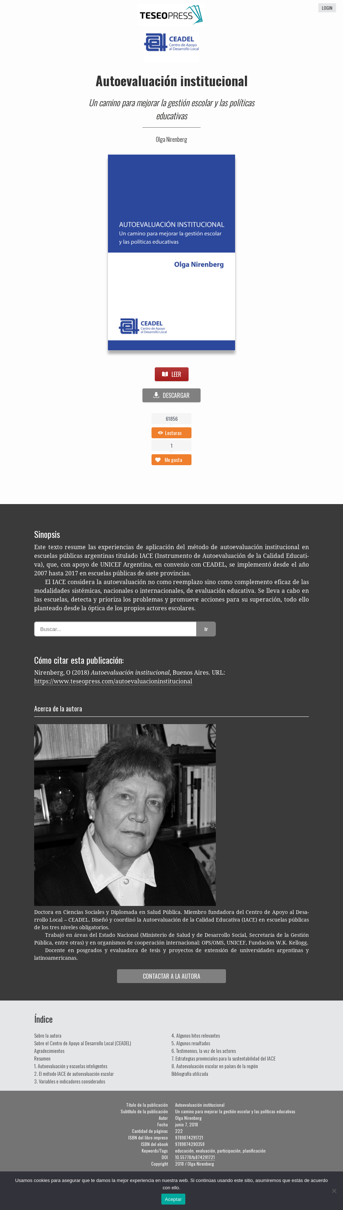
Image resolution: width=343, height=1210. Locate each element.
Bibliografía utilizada (190, 1073)
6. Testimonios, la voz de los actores (204, 1050)
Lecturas (173, 432)
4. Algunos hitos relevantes (196, 1035)
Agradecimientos (49, 1050)
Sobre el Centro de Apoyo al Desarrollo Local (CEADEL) (82, 1043)
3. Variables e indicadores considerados (69, 1081)
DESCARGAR (171, 395)
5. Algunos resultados (191, 1043)
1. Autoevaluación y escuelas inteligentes (70, 1066)
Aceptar (173, 1199)
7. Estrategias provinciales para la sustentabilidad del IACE (223, 1058)
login (327, 8)
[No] (334, 1190)
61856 (172, 418)
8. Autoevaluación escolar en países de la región (215, 1066)
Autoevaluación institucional (172, 80)
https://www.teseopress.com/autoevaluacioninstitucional (113, 681)
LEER (171, 374)
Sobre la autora (47, 1035)
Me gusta (173, 459)
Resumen (42, 1058)
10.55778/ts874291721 (195, 1157)
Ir (206, 629)
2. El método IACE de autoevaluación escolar (74, 1073)
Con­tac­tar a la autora (171, 976)
